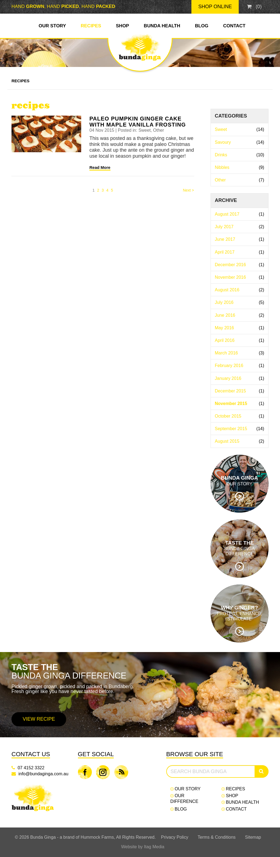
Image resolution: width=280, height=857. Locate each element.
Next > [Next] (188, 190)
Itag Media (154, 846)
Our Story (52, 25)
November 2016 (239, 277)
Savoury (239, 142)
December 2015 (239, 391)
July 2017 (239, 226)
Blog (201, 25)
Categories (231, 116)
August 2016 (239, 289)
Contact (234, 25)
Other (239, 180)
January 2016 (239, 378)
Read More (99, 167)
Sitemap (253, 837)
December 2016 (239, 264)
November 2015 (239, 403)
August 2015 (239, 441)
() (254, 6)
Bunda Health (162, 25)
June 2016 (239, 315)
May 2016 (239, 327)
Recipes (91, 25)
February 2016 (239, 365)
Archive (226, 200)
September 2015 (239, 428)
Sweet (239, 129)
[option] (140, 694)
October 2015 (239, 416)
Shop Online (215, 6)
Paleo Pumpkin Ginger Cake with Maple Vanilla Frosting (137, 122)
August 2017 (239, 214)
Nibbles (239, 167)
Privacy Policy (174, 837)
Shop (122, 25)
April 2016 (239, 340)
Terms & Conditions (217, 837)
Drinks (239, 154)
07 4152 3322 (31, 767)
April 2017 (239, 252)
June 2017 (239, 239)
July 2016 (239, 302)
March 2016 (239, 353)
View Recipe (39, 719)
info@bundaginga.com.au (43, 773)
